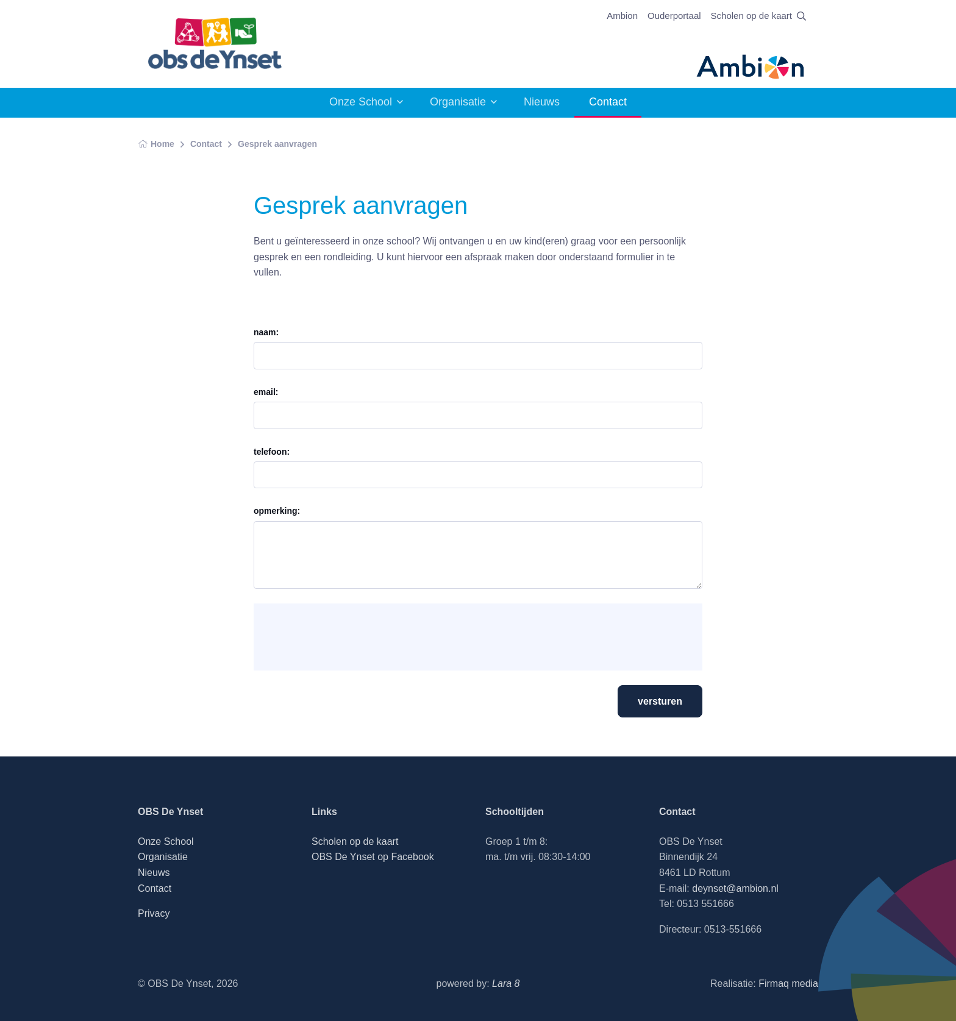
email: (266, 392)
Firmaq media (788, 983)
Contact (206, 144)
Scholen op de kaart (751, 15)
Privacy (153, 913)
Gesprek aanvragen (277, 144)
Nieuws (542, 102)
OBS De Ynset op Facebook (373, 857)
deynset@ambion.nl (735, 888)
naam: (266, 332)
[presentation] (356, 637)
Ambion (622, 15)
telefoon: (272, 452)
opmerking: (277, 511)
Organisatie (458, 102)
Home (156, 144)
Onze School (360, 102)
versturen (660, 701)
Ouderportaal (674, 15)
